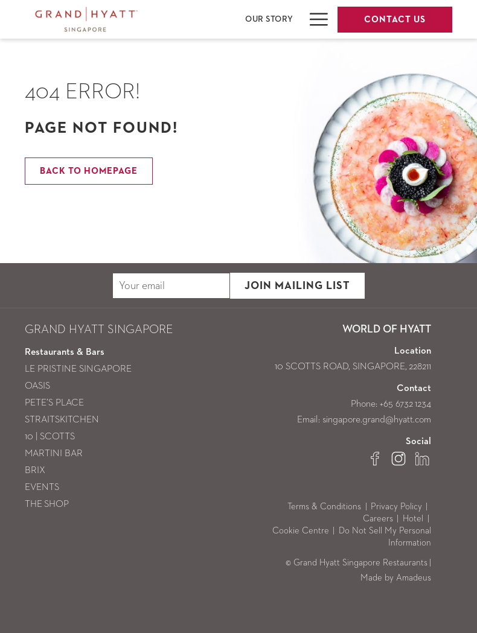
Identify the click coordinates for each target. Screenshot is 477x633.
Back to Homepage (89, 171)
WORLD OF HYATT (386, 329)
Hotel (413, 518)
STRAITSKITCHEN (62, 420)
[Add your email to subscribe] (171, 286)
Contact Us (395, 19)
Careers (378, 518)
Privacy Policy (396, 506)
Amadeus (413, 577)
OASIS (37, 386)
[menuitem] (269, 19)
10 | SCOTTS (50, 437)
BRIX (35, 471)
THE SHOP (47, 504)
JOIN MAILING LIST (297, 286)
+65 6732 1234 (405, 404)
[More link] (314, 19)
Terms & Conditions (324, 506)
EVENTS (42, 487)
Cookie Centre (300, 530)
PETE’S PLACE (54, 403)
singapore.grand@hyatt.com (376, 420)
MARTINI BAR (54, 454)
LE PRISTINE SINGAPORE (78, 369)
